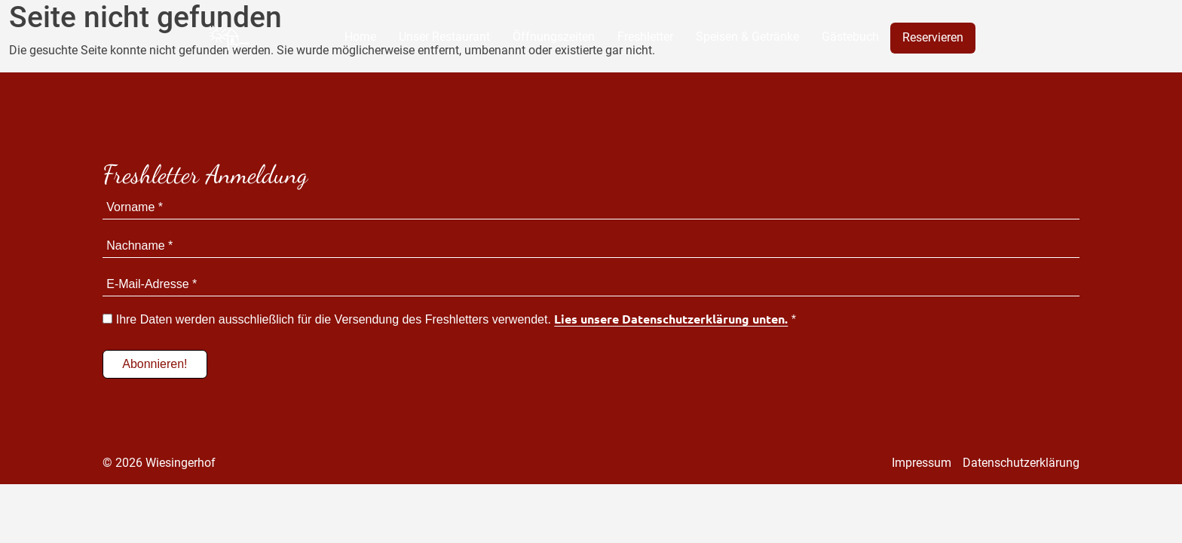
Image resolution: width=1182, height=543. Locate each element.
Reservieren (932, 37)
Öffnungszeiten (554, 36)
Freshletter (645, 36)
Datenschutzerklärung (1021, 463)
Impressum (921, 463)
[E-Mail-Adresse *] (591, 284)
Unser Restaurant (444, 36)
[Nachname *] (591, 246)
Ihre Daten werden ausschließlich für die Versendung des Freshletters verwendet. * (449, 319)
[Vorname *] (591, 207)
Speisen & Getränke (747, 36)
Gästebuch (850, 36)
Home (360, 36)
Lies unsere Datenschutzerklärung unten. (671, 319)
